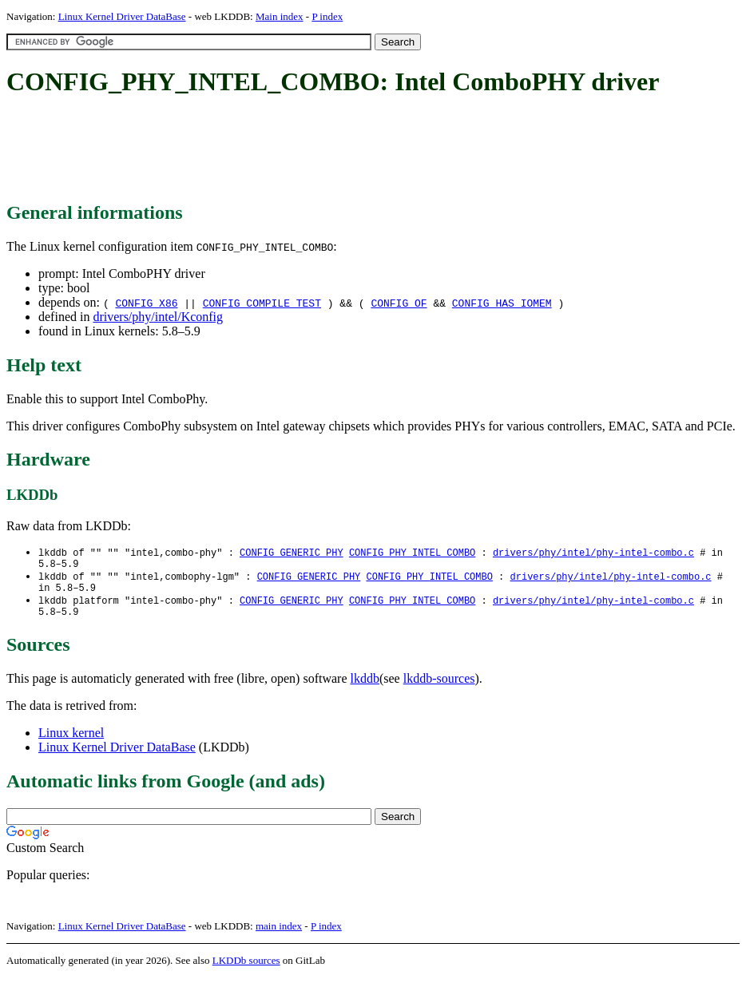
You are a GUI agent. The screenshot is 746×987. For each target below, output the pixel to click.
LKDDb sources (246, 970)
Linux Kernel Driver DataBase (122, 16)
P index (327, 16)
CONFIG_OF (399, 302)
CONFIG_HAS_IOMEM (502, 302)
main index (279, 935)
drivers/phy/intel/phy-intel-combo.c (593, 553)
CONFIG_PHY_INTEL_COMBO (412, 553)
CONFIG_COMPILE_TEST (262, 302)
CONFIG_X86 (146, 302)
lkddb (365, 688)
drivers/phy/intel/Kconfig (158, 316)
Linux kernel (71, 742)
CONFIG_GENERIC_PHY (291, 553)
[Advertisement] (297, 150)
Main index (280, 16)
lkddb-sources (439, 688)
